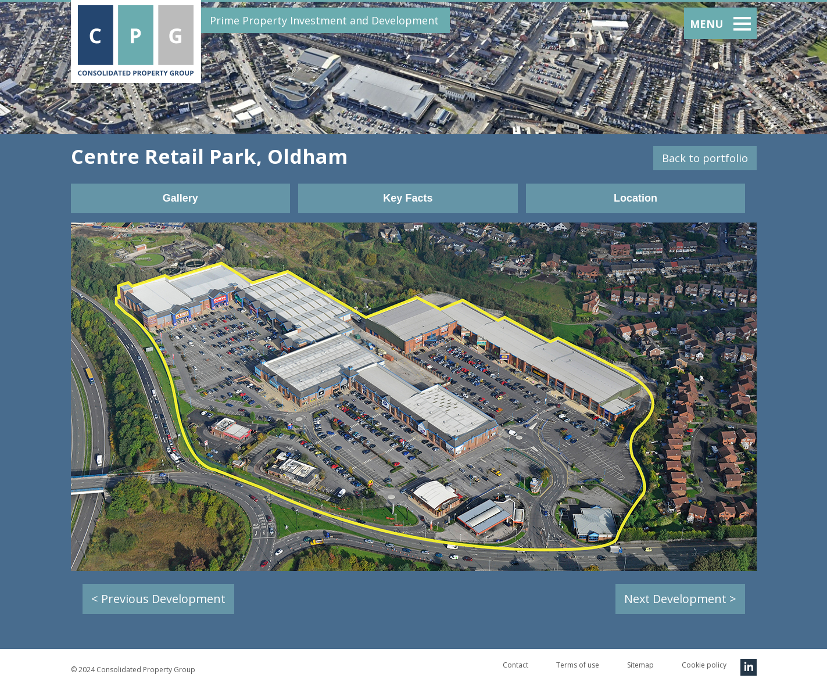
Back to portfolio (705, 158)
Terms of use (577, 665)
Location (635, 198)
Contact (515, 665)
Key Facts (407, 198)
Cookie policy (704, 665)
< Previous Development (158, 599)
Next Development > (680, 599)
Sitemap (640, 665)
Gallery (180, 198)
